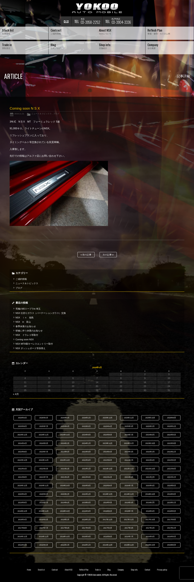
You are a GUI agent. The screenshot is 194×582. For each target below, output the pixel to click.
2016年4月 (22, 545)
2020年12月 (22, 485)
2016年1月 (86, 545)
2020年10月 (65, 485)
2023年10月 (150, 443)
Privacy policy (162, 569)
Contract (55, 569)
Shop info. (134, 569)
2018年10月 (65, 511)
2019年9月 (171, 494)
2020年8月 (107, 485)
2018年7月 (129, 511)
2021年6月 (65, 477)
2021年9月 (171, 469)
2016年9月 (86, 536)
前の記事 (86, 254)
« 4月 (16, 394)
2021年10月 (150, 469)
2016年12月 (22, 536)
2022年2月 (65, 469)
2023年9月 (171, 443)
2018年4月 (22, 519)
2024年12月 (22, 435)
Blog (109, 569)
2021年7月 (43, 477)
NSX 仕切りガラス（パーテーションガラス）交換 (41, 313)
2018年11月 (44, 511)
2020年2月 (65, 494)
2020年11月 (44, 485)
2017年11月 (129, 519)
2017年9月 (171, 519)
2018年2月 (65, 519)
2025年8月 (22, 426)
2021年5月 (86, 477)
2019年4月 (107, 502)
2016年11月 (44, 536)
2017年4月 (107, 528)
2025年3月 (129, 426)
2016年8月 (107, 536)
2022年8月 (107, 460)
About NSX (69, 569)
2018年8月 (107, 511)
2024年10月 (65, 435)
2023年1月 (171, 452)
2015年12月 (107, 545)
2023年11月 (129, 443)
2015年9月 (171, 545)
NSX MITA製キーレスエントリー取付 (34, 344)
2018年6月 (150, 511)
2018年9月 (86, 511)
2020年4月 (22, 494)
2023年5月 (86, 452)
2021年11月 (129, 469)
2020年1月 (86, 494)
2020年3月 (43, 494)
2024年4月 (22, 443)
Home (29, 569)
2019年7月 (43, 502)
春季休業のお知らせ (26, 326)
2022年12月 (22, 460)
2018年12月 (22, 511)
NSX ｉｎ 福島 (25, 317)
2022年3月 (43, 469)
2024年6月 (150, 435)
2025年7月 (43, 426)
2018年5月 (171, 511)
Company (121, 569)
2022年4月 (22, 469)
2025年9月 (171, 418)
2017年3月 (129, 528)
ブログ (56, 113)
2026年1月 (86, 418)
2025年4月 (107, 426)
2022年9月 (86, 460)
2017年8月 (22, 528)
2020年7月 (129, 485)
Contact (147, 569)
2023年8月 (22, 452)
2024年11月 (44, 435)
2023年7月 (43, 452)
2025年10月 (150, 418)
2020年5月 (171, 485)
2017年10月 (150, 519)
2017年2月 (150, 528)
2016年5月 (171, 536)
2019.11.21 (19, 113)
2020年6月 (150, 485)
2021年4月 (107, 477)
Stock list (41, 569)
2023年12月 (107, 443)
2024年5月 (171, 435)
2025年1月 (171, 426)
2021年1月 (171, 477)
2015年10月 (150, 545)
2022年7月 (129, 460)
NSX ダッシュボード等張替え (30, 348)
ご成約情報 (21, 279)
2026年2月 (65, 418)
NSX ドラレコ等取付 (27, 335)
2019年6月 (65, 502)
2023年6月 (65, 452)
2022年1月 (86, 469)
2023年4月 (107, 452)
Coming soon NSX (25, 339)
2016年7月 (129, 536)
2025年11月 (129, 418)
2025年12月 (107, 418)
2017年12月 (107, 519)
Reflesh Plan (83, 569)
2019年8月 (22, 502)
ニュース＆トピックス (41, 113)
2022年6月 (150, 460)
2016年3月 (43, 545)
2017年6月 (65, 528)
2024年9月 (86, 435)
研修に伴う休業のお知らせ (29, 330)
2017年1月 (171, 528)
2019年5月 (86, 502)
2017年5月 (86, 528)
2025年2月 (150, 426)
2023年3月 (129, 452)
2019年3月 (129, 502)
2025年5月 (86, 426)
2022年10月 (65, 460)
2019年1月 (171, 502)
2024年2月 (65, 443)
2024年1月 (86, 443)
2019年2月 (150, 502)
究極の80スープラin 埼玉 (28, 308)
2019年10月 (150, 494)
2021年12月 (107, 469)
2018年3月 (43, 519)
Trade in (98, 569)
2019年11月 (129, 494)
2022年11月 (44, 460)
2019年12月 (107, 494)
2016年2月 (65, 545)
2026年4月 (22, 418)
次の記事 (108, 254)
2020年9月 (86, 485)
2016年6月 (150, 536)
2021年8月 (22, 477)
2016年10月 (65, 536)
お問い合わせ (66, 21)
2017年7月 (43, 528)
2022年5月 (171, 460)
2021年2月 (150, 477)
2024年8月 (107, 435)
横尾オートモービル (97, 8)
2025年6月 (65, 426)
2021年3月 (129, 477)
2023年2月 (150, 452)
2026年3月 (43, 418)
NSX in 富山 (23, 322)
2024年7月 (129, 435)
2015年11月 (129, 545)
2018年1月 (86, 519)
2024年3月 (43, 443)
